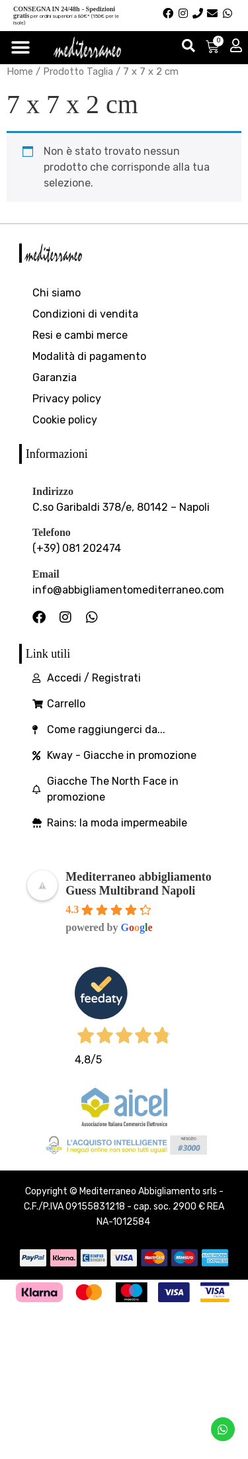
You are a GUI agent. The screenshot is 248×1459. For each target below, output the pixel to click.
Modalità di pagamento (89, 356)
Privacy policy (66, 398)
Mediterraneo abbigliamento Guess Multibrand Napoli (138, 883)
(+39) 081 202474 (76, 548)
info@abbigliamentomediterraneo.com (128, 590)
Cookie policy (64, 420)
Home (20, 71)
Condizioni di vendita (85, 314)
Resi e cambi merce (80, 335)
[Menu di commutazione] (20, 48)
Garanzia (54, 377)
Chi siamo (56, 293)
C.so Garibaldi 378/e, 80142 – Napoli (121, 507)
